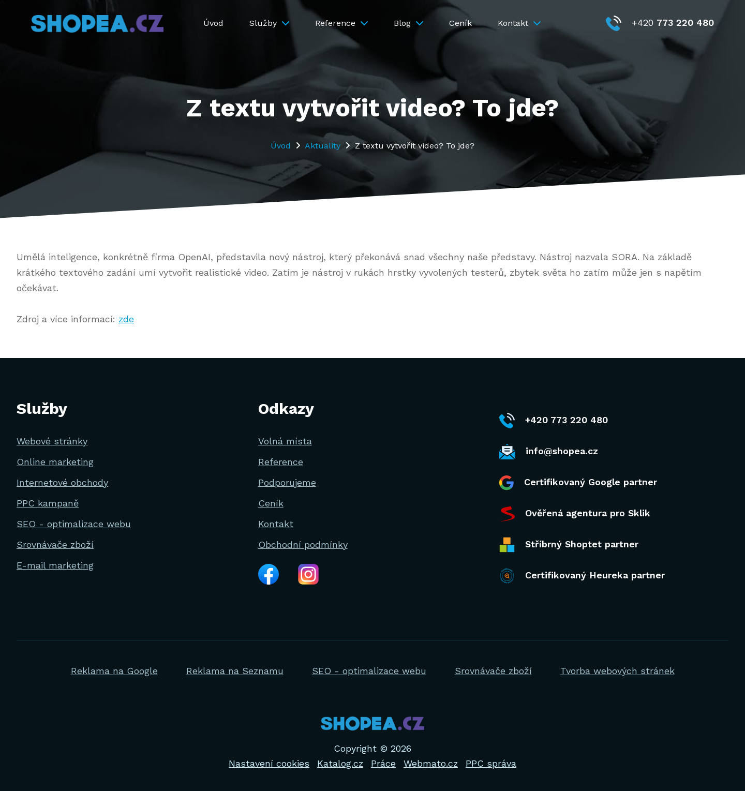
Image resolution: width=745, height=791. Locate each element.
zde (126, 319)
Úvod (213, 23)
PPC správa (491, 763)
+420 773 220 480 (553, 420)
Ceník (460, 23)
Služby (269, 23)
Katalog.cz (340, 763)
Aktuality (322, 146)
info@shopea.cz (548, 451)
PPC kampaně (48, 503)
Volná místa (285, 441)
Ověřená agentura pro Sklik (574, 513)
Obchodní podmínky (303, 544)
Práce (383, 763)
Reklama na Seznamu (235, 670)
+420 (660, 22)
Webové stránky (52, 441)
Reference (341, 23)
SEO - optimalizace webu (74, 523)
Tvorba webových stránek (617, 670)
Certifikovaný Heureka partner (582, 576)
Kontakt (519, 23)
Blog (408, 23)
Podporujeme (287, 482)
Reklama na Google (114, 670)
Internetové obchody (62, 482)
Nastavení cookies (269, 763)
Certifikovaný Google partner (578, 482)
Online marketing (55, 461)
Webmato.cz (431, 763)
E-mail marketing (55, 565)
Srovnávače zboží (55, 544)
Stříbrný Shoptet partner (568, 545)
